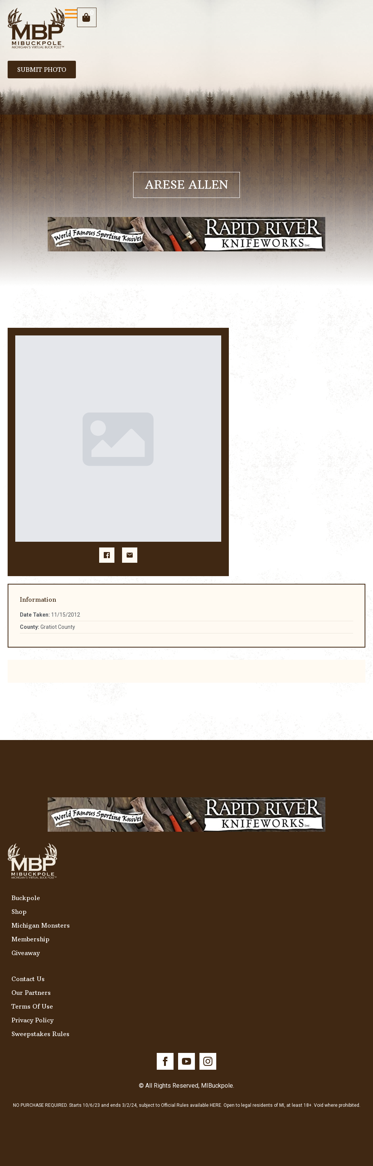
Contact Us (28, 979)
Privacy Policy (32, 1020)
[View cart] (86, 17)
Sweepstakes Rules (40, 1034)
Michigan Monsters (40, 925)
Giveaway (25, 953)
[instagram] (207, 1061)
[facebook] (165, 1061)
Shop (19, 911)
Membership (30, 939)
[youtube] (186, 1061)
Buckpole (25, 898)
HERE (215, 1105)
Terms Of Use (32, 1006)
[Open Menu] (71, 14)
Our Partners (31, 992)
